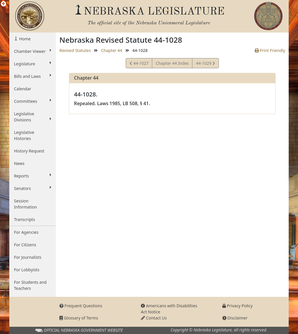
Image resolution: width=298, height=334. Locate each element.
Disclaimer (235, 318)
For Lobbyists (26, 269)
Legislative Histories (24, 135)
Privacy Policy (237, 305)
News (19, 163)
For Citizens (25, 244)
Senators (32, 188)
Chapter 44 (111, 50)
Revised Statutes (75, 50)
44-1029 (205, 64)
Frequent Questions (80, 305)
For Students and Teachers (30, 285)
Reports (32, 176)
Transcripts (24, 219)
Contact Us (154, 318)
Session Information (25, 204)
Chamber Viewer (32, 51)
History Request (29, 151)
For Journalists (27, 257)
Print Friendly (270, 50)
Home (24, 39)
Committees (32, 101)
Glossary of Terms (78, 318)
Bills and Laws (32, 76)
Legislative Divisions (32, 117)
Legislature (32, 64)
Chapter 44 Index (172, 63)
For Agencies (26, 232)
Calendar (22, 88)
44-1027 (139, 64)
